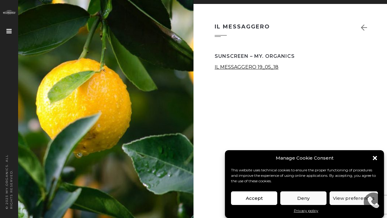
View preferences (354, 198)
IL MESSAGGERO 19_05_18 (246, 67)
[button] (375, 158)
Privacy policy (306, 210)
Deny (303, 198)
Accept (254, 198)
